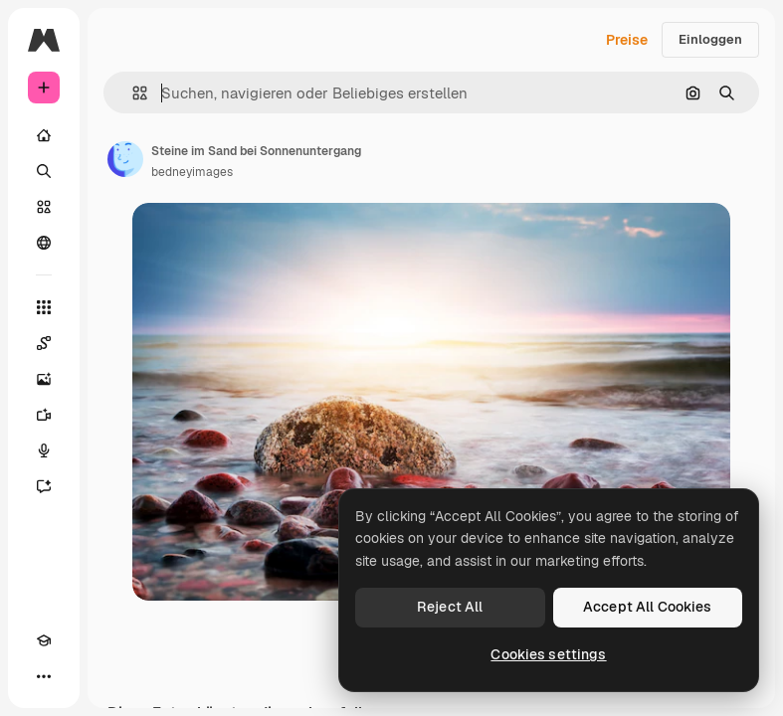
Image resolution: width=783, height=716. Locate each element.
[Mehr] (44, 676)
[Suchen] (44, 171)
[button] (131, 93)
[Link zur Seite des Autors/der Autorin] (125, 159)
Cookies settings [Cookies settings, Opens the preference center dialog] (548, 654)
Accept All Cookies (647, 607)
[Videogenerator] (44, 415)
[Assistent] (44, 486)
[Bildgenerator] (44, 379)
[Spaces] (44, 343)
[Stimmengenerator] (44, 450)
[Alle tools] (44, 307)
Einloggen (710, 39)
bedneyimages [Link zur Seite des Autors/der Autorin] (192, 172)
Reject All (450, 607)
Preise (627, 40)
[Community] (44, 243)
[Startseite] (44, 135)
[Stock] (44, 207)
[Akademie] (44, 640)
